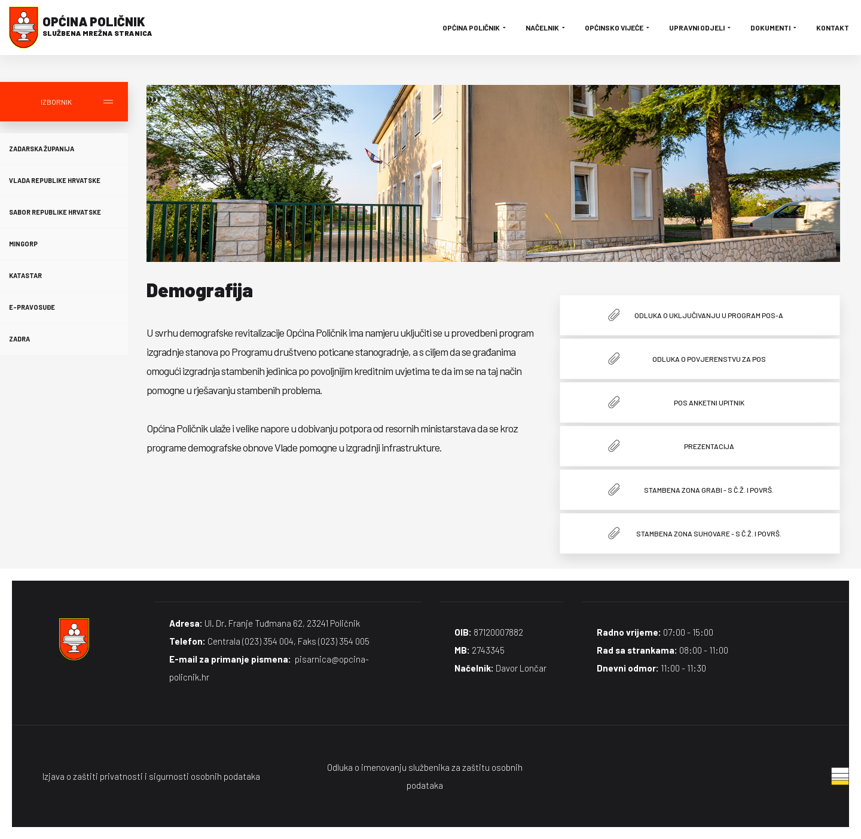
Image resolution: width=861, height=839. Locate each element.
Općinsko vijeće (618, 27)
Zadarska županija (41, 148)
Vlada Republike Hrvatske (54, 180)
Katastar (25, 275)
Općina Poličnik (475, 27)
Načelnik (546, 27)
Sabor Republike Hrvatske (55, 212)
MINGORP (23, 244)
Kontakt (832, 27)
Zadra (19, 339)
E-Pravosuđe (32, 307)
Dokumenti (774, 27)
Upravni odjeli (700, 27)
